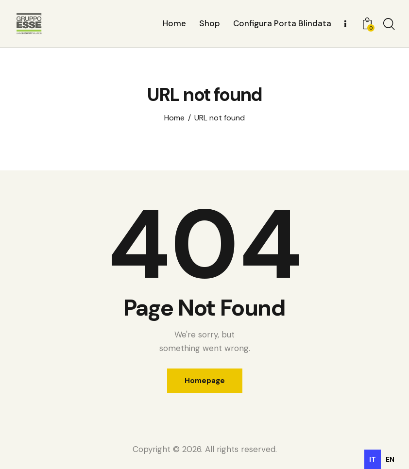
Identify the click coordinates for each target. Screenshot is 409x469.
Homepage (205, 380)
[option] (390, 459)
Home (174, 118)
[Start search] (388, 25)
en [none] (390, 459)
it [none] (372, 459)
